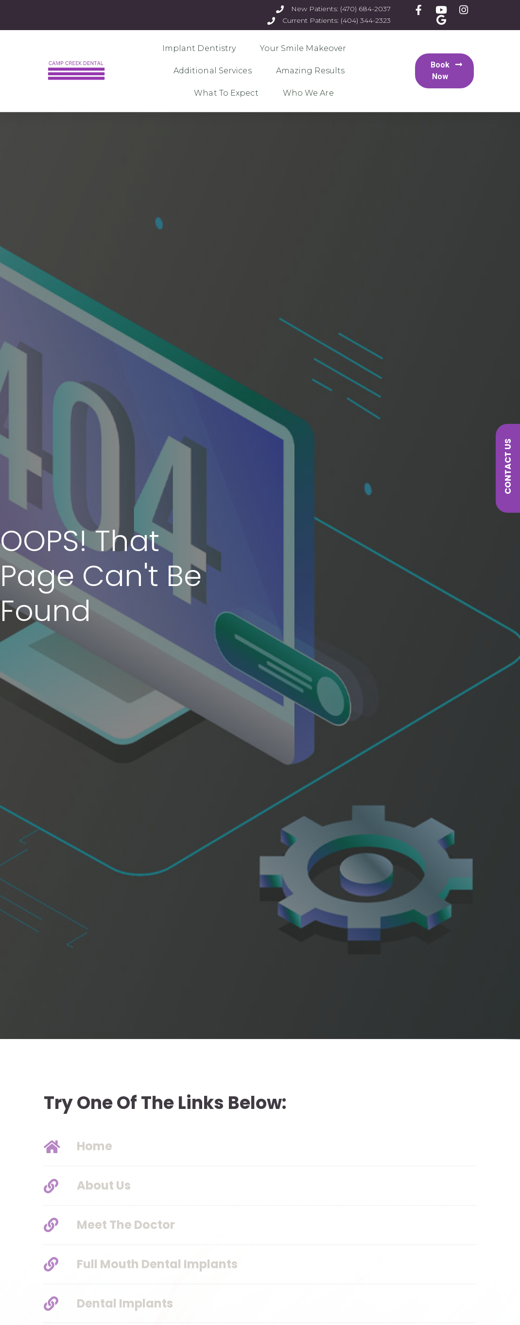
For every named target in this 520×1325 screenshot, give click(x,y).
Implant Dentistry (201, 48)
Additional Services (215, 71)
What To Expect (228, 93)
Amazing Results (313, 71)
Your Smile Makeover (305, 48)
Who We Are (311, 93)
